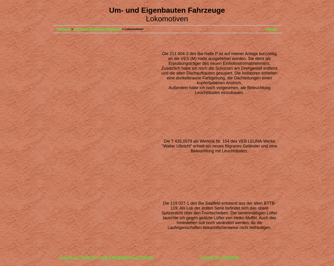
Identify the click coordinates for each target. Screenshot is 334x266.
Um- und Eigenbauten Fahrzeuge (97, 29)
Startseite (64, 29)
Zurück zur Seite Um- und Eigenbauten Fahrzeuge (106, 257)
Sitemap (271, 29)
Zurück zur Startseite (219, 257)
